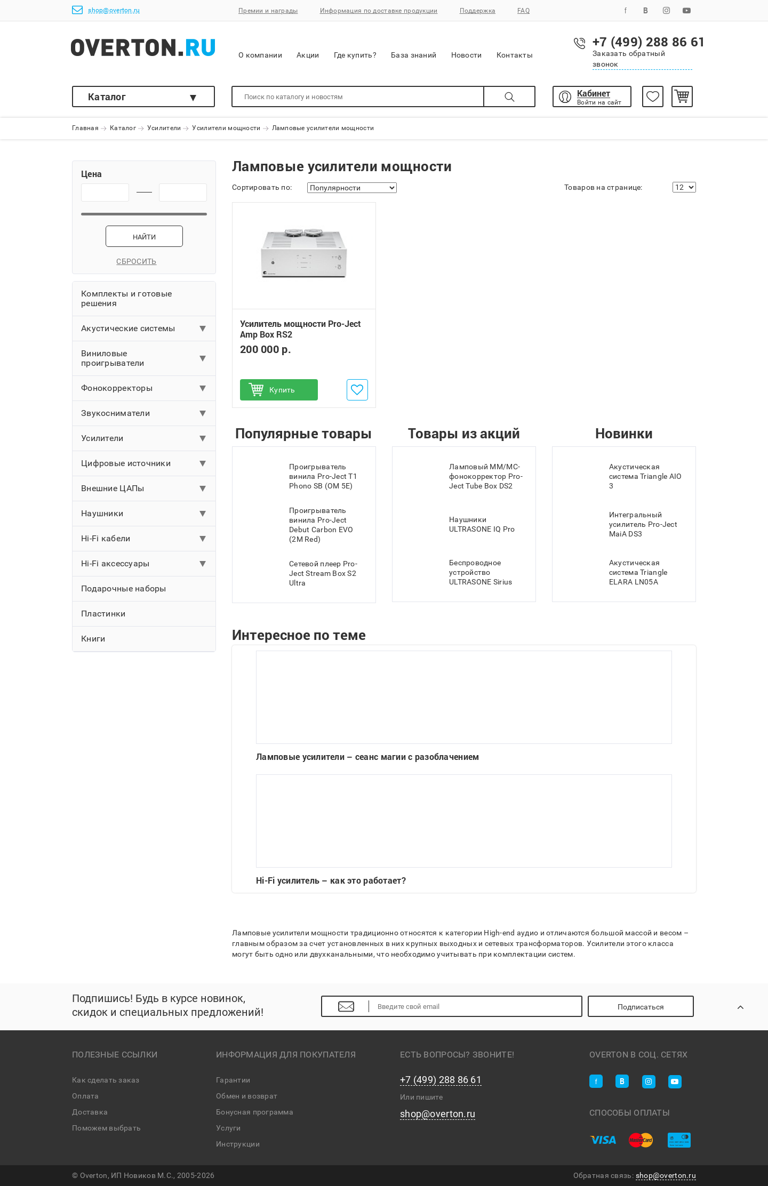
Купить (282, 390)
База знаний (413, 47)
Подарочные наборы (123, 588)
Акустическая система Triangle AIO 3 (622, 476)
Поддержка (478, 10)
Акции (308, 47)
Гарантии (233, 1080)
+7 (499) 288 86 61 (441, 1080)
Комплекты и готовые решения (126, 298)
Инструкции (238, 1144)
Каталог (107, 96)
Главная (85, 128)
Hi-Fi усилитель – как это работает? (464, 830)
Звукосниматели (115, 413)
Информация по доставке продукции (379, 10)
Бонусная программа (254, 1112)
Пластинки (103, 613)
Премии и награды (268, 10)
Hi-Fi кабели (105, 538)
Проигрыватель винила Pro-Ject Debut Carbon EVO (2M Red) (298, 524)
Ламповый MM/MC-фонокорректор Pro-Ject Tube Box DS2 (463, 476)
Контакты (515, 47)
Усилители (164, 128)
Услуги (228, 1128)
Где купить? (355, 47)
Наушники (102, 513)
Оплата (85, 1096)
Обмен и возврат (246, 1096)
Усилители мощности (226, 128)
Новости (466, 48)
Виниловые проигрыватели (113, 358)
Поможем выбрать (106, 1128)
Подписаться (641, 1007)
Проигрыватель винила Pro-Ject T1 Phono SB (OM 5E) (300, 476)
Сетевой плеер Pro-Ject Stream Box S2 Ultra (300, 573)
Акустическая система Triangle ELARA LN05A (615, 572)
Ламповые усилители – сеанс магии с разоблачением (464, 706)
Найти (144, 237)
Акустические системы (128, 328)
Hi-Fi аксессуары (115, 563)
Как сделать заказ (106, 1080)
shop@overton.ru (106, 10)
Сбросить (143, 261)
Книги (93, 639)
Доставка (90, 1112)
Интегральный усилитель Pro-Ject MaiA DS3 (620, 524)
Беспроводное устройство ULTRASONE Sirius (457, 572)
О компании (260, 48)
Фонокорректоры (117, 388)
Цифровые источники (126, 463)
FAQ (523, 10)
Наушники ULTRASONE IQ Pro (459, 524)
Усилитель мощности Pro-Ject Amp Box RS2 (300, 329)
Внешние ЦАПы (112, 488)
